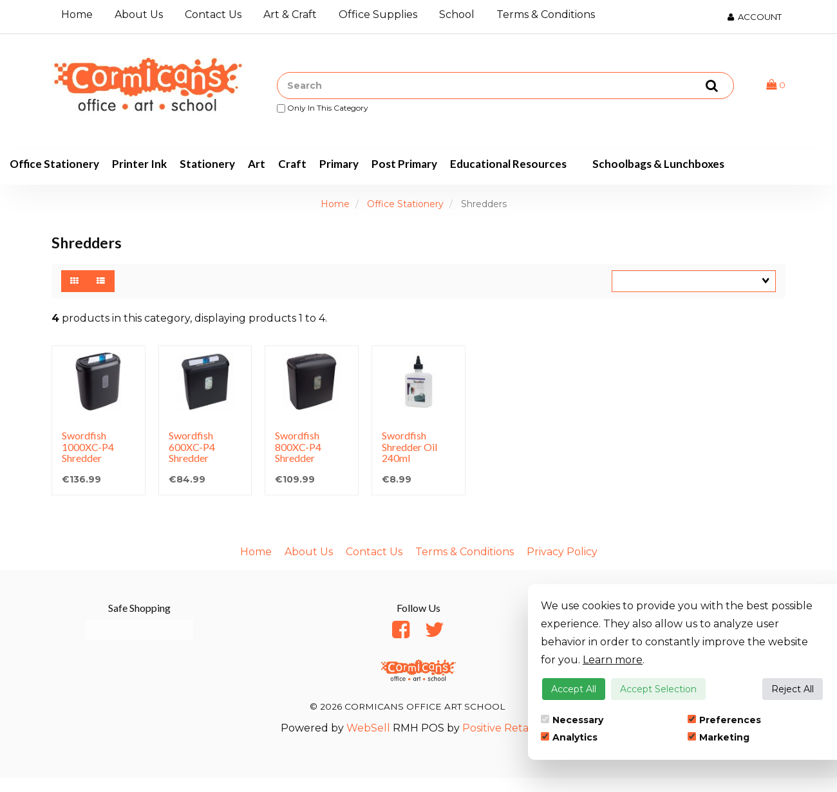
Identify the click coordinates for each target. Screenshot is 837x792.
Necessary (572, 720)
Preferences (724, 720)
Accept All (573, 689)
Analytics (569, 737)
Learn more (613, 660)
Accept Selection (658, 689)
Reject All (792, 689)
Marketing (718, 737)
